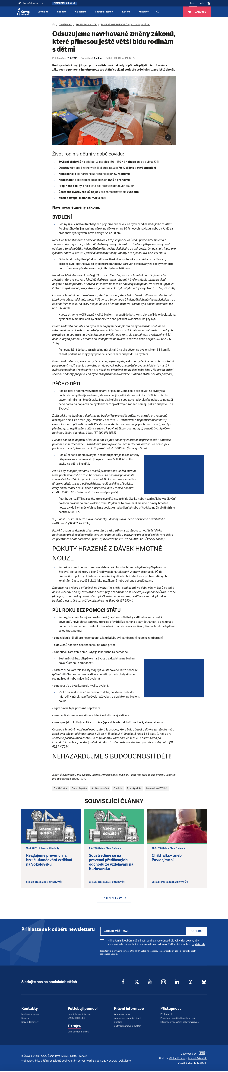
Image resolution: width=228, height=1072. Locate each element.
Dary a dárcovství (30, 1022)
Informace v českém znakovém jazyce (179, 1022)
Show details (48, 1068)
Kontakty (144, 11)
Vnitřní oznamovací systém (127, 1026)
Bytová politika (134, 788)
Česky (193, 3)
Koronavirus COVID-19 (156, 788)
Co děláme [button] (80, 11)
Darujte (74, 1026)
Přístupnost (166, 1014)
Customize (202, 1057)
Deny (202, 1065)
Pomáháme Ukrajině (64, 3)
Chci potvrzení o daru (78, 1031)
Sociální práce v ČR (86, 24)
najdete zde (198, 944)
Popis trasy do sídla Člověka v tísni (177, 1018)
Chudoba (118, 788)
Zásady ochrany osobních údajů (166, 951)
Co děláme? (65, 24)
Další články (113, 898)
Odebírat (197, 931)
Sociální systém (79, 788)
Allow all (201, 1049)
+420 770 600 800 (77, 1018)
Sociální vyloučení (100, 788)
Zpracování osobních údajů (127, 1018)
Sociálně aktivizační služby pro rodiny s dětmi (125, 24)
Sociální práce (60, 788)
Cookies (118, 1022)
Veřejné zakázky (122, 1014)
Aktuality (43, 11)
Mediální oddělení (30, 1014)
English (202, 3)
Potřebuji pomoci (104, 11)
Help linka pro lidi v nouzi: (80, 1014)
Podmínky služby (189, 951)
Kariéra (126, 11)
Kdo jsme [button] (62, 11)
